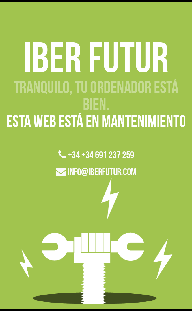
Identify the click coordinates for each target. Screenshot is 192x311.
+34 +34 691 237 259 (96, 154)
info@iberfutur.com (96, 171)
